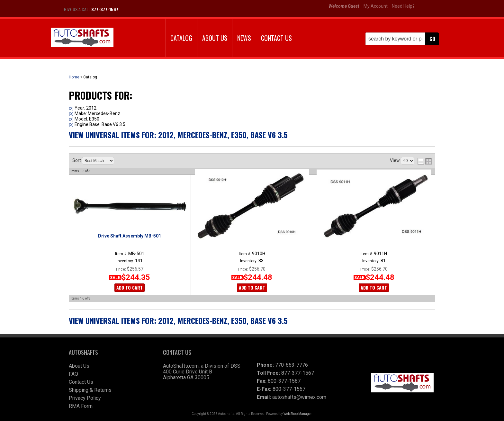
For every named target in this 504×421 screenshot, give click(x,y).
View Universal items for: (178, 134)
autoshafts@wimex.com (299, 397)
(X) (71, 108)
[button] (402, 38)
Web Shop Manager (297, 414)
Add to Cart (129, 287)
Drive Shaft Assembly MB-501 (129, 235)
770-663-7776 (291, 365)
